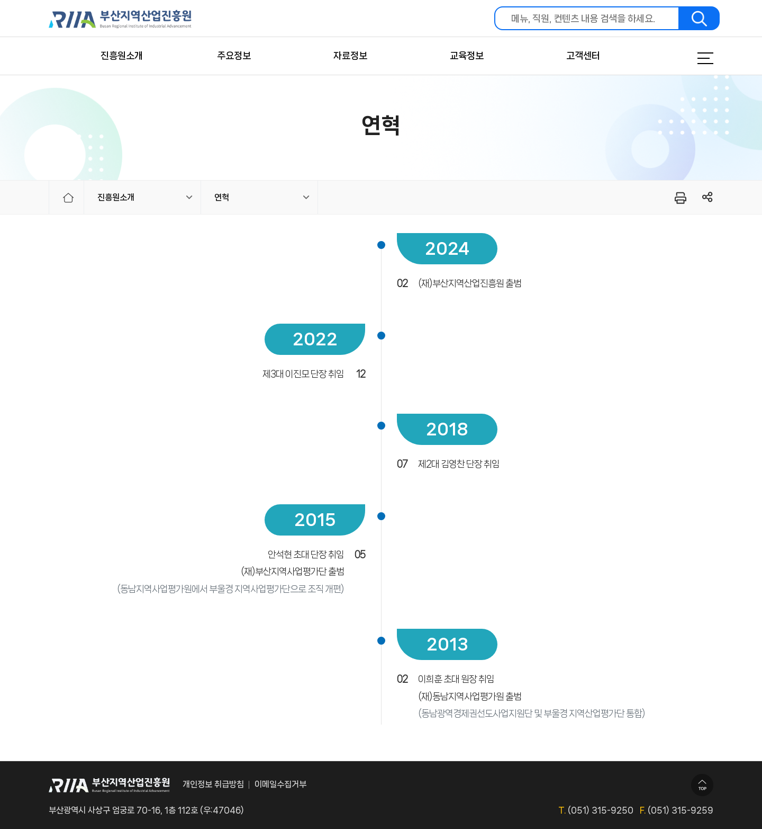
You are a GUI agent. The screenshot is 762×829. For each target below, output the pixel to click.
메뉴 (692, 58)
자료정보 (350, 55)
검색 (699, 18)
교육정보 (467, 55)
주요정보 (234, 55)
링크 (707, 197)
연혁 (221, 197)
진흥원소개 (122, 55)
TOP (702, 785)
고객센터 (583, 55)
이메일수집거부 (280, 784)
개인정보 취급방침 (213, 784)
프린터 (679, 197)
